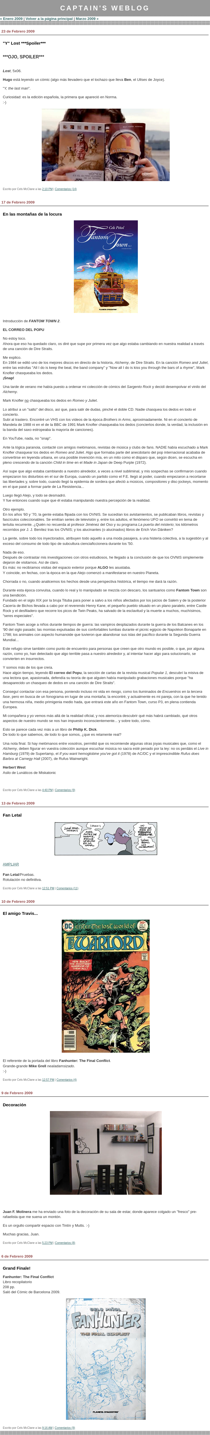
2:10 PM (47, 189)
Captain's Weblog (105, 8)
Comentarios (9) (65, 790)
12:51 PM (48, 888)
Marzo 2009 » (87, 19)
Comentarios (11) (67, 888)
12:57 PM (48, 1079)
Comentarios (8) (65, 1242)
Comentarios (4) (66, 1079)
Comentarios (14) (66, 189)
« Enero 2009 (11, 19)
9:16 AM (47, 1427)
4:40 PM (47, 790)
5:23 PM (47, 1242)
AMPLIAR (11, 864)
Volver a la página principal (49, 19)
